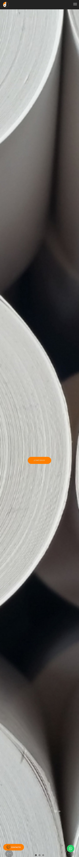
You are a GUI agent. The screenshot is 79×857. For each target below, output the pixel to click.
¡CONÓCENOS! (39, 460)
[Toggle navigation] (75, 4)
